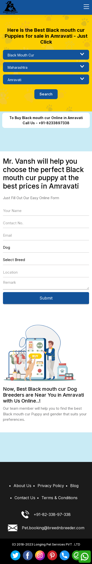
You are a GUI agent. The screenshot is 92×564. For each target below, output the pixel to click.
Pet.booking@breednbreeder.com (46, 528)
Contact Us (24, 497)
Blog (74, 485)
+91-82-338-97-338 (46, 514)
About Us (22, 485)
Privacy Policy (51, 485)
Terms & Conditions (59, 497)
